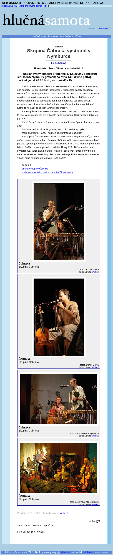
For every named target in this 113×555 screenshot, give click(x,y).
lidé (45, 6)
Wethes (95, 272)
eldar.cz (65, 552)
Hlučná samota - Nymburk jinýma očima (21, 6)
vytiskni (93, 521)
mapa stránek (101, 552)
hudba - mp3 (104, 28)
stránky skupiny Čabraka (35, 168)
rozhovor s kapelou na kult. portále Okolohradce (47, 172)
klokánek (87, 552)
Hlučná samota (41, 36)
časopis (91, 28)
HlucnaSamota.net (17, 552)
